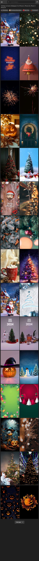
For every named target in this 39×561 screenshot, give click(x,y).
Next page (19, 522)
